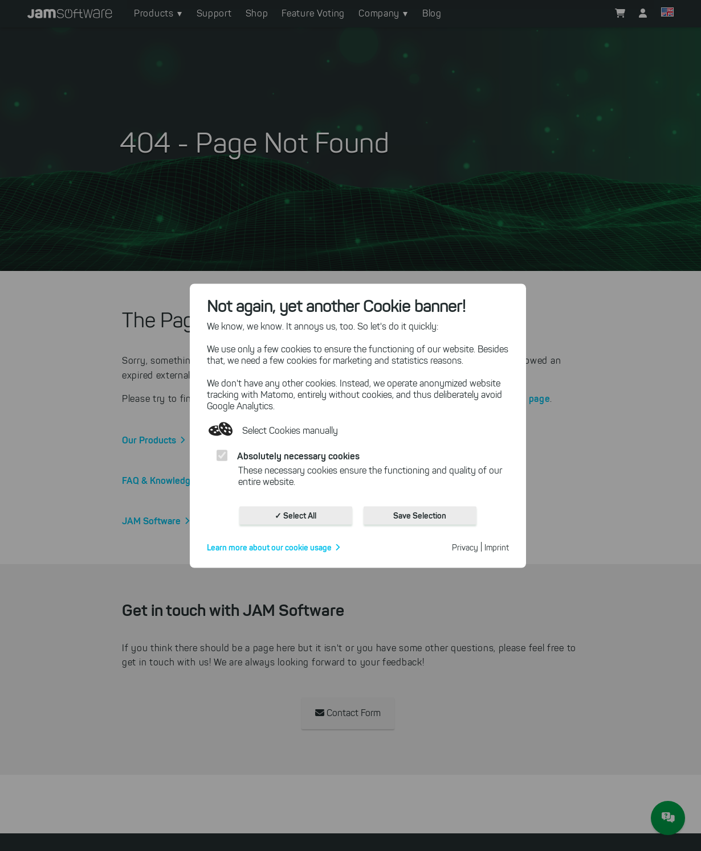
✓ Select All (295, 515)
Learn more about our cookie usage (269, 547)
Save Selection (419, 515)
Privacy (465, 547)
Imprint (496, 547)
